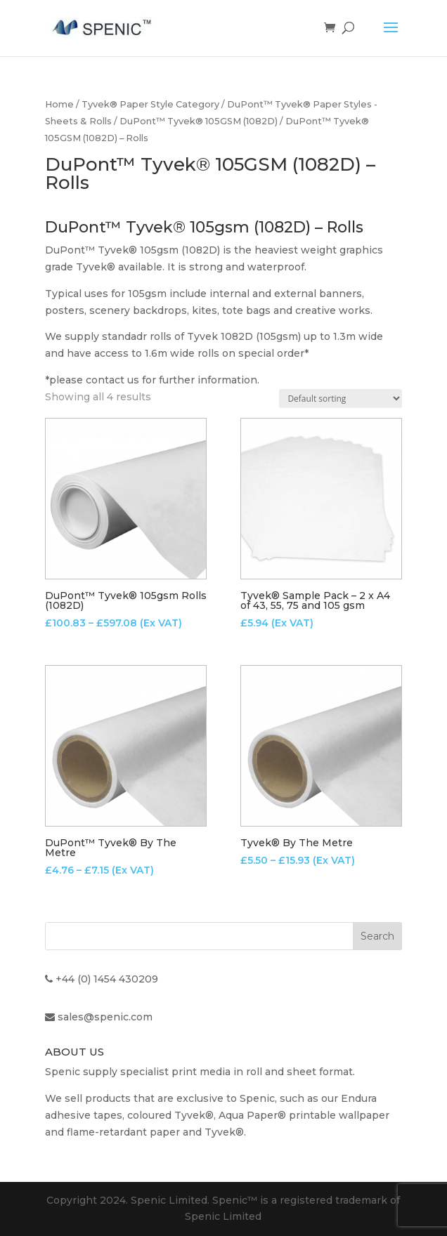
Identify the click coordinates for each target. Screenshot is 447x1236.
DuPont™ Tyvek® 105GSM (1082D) (198, 121)
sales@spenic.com (105, 1017)
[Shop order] (340, 398)
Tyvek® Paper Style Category (150, 104)
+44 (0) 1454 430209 (107, 979)
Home (59, 104)
